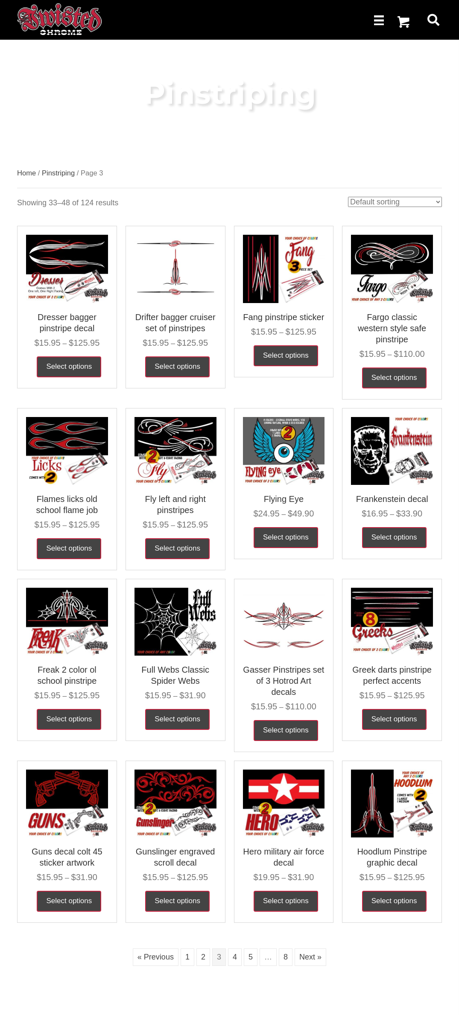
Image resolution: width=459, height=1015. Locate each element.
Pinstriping (58, 173)
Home (26, 173)
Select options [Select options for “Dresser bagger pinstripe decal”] (69, 366)
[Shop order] (395, 202)
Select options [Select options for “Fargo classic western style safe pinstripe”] (394, 377)
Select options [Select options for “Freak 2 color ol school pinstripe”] (69, 719)
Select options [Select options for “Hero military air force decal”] (286, 901)
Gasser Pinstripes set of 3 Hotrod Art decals (283, 681)
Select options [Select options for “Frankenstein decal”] (394, 537)
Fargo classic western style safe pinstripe (392, 328)
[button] (403, 22)
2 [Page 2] (203, 957)
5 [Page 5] (251, 957)
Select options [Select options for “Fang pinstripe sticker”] (286, 355)
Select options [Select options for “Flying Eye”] (286, 537)
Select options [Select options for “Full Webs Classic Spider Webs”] (177, 719)
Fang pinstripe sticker (283, 317)
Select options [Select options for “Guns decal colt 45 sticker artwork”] (69, 901)
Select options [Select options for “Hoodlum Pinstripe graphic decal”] (394, 901)
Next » (310, 957)
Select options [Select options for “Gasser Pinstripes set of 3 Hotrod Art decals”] (286, 730)
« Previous (155, 957)
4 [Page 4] (235, 957)
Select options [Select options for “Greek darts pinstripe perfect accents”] (394, 719)
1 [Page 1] (187, 957)
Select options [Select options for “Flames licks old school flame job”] (69, 548)
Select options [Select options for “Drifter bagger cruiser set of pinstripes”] (177, 366)
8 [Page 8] (286, 957)
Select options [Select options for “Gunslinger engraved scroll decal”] (177, 901)
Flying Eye (284, 499)
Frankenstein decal (392, 499)
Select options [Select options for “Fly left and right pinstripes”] (177, 548)
